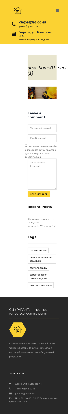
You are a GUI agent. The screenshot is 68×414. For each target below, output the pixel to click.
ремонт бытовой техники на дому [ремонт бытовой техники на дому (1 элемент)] (38, 276)
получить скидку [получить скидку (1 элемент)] (38, 267)
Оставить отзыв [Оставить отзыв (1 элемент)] (38, 250)
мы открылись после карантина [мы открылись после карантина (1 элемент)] (41, 259)
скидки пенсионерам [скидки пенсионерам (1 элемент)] (41, 285)
